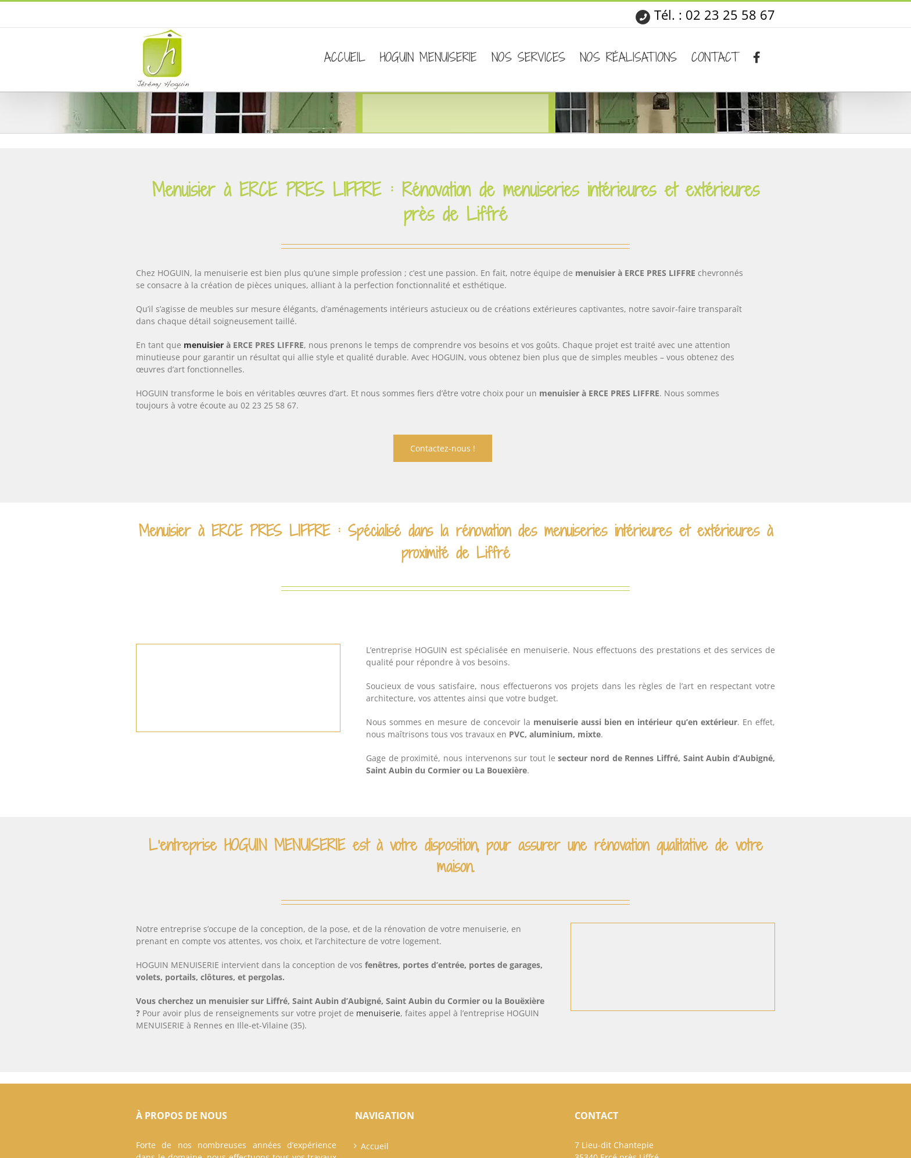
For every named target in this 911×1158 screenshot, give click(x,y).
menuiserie (378, 1013)
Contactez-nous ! (442, 448)
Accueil (375, 1146)
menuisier (204, 344)
